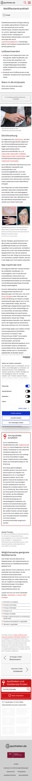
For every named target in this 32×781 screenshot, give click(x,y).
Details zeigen (22, 408)
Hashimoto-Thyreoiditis (10, 161)
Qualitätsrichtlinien (10, 775)
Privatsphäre (22, 772)
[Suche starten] (29, 689)
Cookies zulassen (16, 413)
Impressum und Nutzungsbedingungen (16, 768)
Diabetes (22, 154)
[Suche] (25, 2)
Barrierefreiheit (23, 775)
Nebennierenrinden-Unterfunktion (14, 156)
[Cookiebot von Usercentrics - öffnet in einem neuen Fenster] (23, 357)
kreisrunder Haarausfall (10, 154)
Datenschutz (11, 772)
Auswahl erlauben (16, 418)
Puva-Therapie (7, 296)
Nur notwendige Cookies (16, 422)
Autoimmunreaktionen (10, 42)
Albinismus (19, 139)
